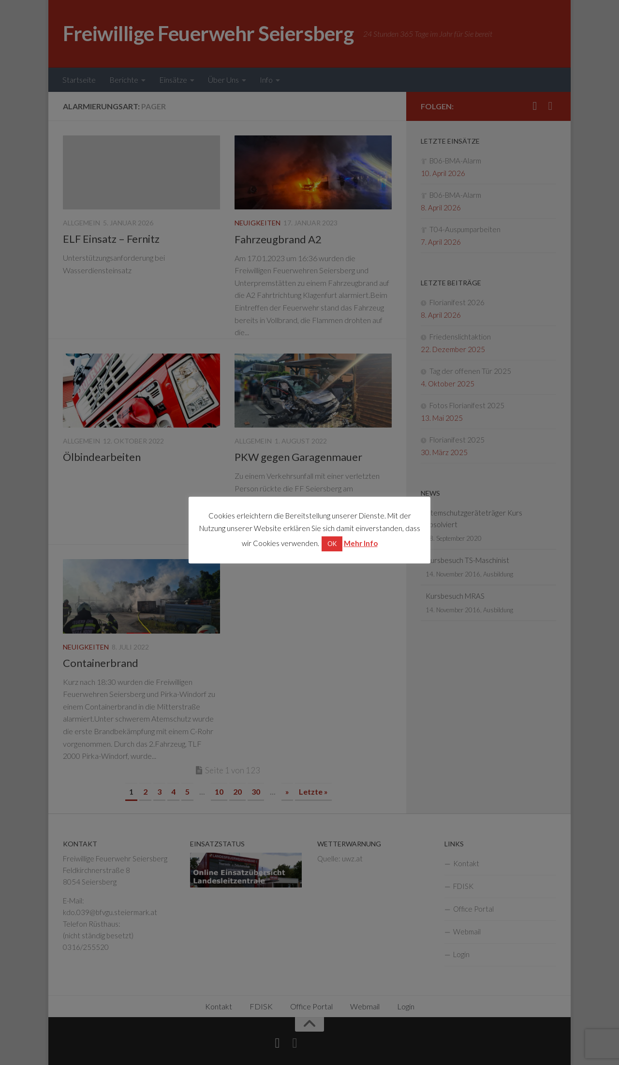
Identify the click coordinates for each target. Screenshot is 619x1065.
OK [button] (332, 543)
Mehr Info (361, 543)
